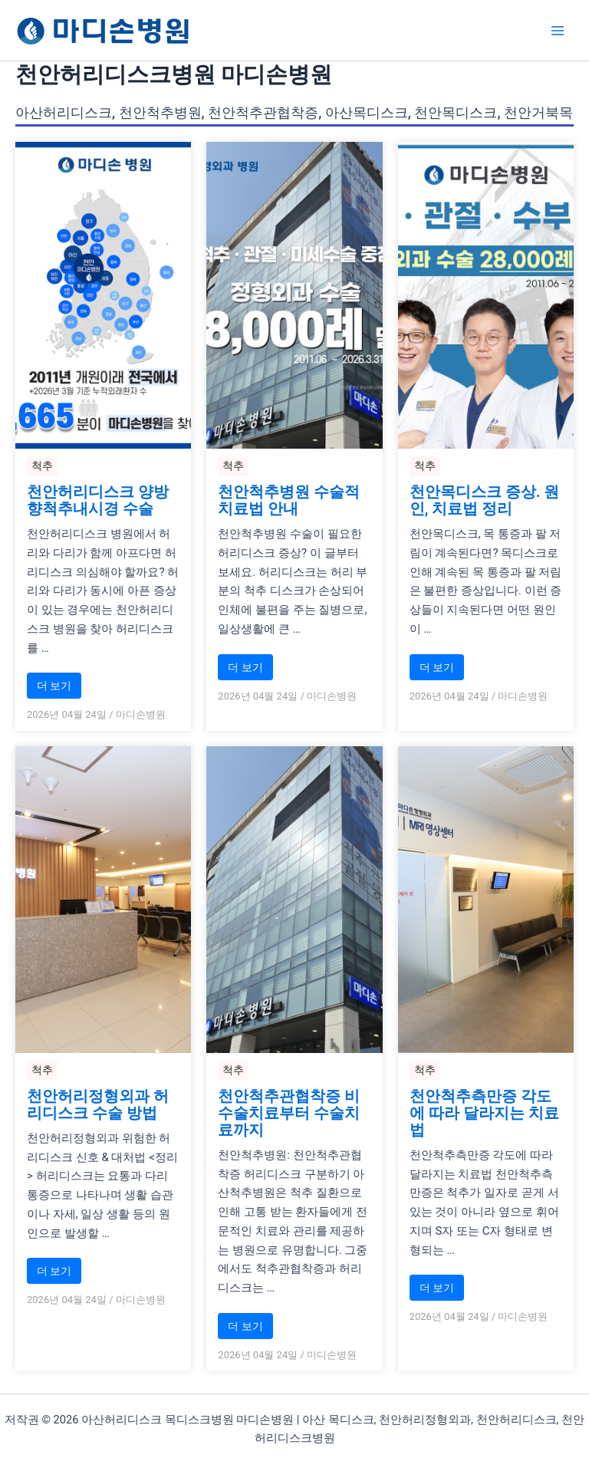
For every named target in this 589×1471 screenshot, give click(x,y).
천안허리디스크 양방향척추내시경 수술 (98, 500)
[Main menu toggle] (557, 31)
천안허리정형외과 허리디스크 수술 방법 (98, 1104)
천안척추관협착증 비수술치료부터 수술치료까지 (289, 1113)
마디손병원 (141, 714)
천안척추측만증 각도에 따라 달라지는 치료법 (484, 1113)
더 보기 (54, 686)
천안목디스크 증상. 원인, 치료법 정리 (485, 500)
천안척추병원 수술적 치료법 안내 (289, 500)
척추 (42, 465)
